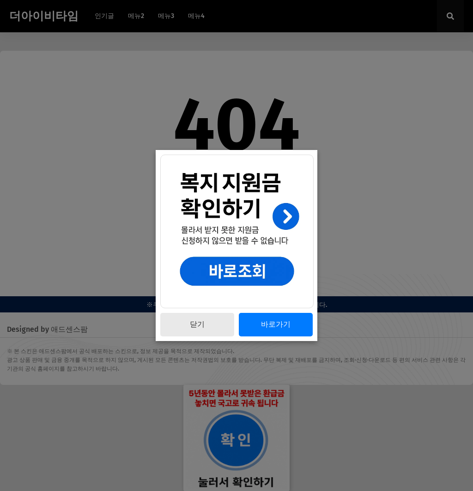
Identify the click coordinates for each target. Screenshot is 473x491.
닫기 (197, 324)
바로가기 (276, 324)
